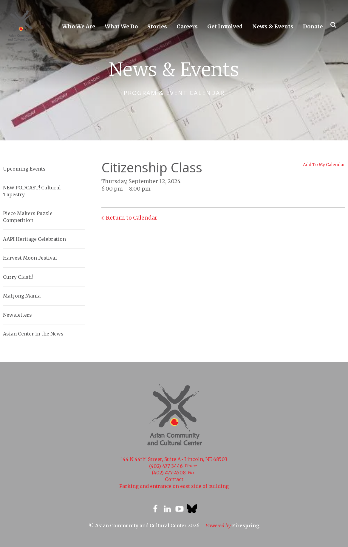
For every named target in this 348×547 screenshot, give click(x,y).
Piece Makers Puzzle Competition (27, 216)
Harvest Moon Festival (30, 258)
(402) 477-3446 (166, 466)
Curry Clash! (18, 277)
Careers (187, 26)
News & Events (272, 26)
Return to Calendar (131, 217)
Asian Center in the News (33, 334)
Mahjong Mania (22, 296)
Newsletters (17, 315)
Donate (313, 26)
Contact (174, 479)
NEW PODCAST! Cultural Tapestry (32, 191)
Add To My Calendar (324, 164)
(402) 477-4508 (169, 473)
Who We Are (78, 26)
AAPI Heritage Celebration (34, 239)
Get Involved (225, 26)
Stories (157, 26)
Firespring (245, 525)
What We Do (121, 26)
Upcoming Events (24, 169)
